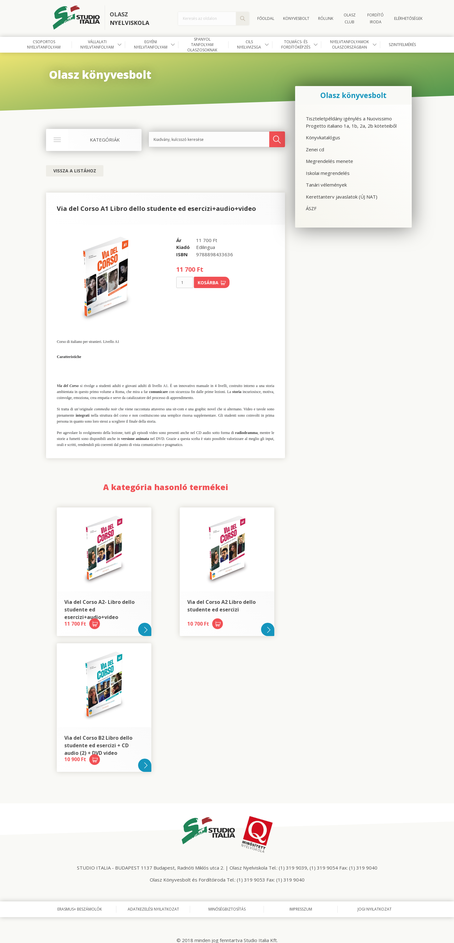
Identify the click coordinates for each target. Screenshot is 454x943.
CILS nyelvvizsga (249, 44)
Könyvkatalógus (323, 137)
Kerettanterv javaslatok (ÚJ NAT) (341, 197)
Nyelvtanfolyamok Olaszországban (349, 44)
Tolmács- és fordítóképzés (295, 44)
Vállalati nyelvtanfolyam (97, 44)
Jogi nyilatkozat (375, 909)
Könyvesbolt (296, 18)
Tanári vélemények (326, 185)
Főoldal (265, 18)
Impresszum (300, 909)
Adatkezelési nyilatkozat (153, 909)
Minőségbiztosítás (227, 909)
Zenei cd (315, 149)
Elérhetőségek (408, 18)
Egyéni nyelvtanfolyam (150, 44)
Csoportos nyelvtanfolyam (44, 44)
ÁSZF (311, 208)
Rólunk (325, 18)
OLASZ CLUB (350, 18)
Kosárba (212, 283)
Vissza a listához (74, 171)
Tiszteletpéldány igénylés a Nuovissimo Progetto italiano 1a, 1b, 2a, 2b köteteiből (351, 122)
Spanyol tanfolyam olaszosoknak (202, 45)
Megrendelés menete (329, 161)
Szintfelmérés (402, 44)
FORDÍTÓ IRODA (375, 18)
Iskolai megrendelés (328, 173)
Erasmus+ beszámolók (79, 909)
